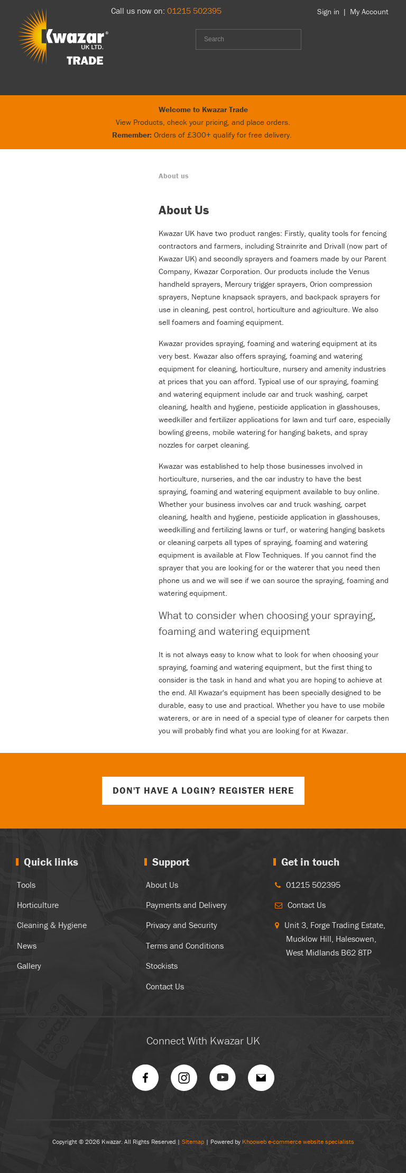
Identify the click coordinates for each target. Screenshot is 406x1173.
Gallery (29, 965)
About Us (162, 884)
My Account (369, 11)
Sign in (328, 11)
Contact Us (165, 986)
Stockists (162, 965)
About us (174, 175)
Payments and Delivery (186, 904)
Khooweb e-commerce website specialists (298, 1141)
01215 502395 (194, 10)
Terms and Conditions (185, 945)
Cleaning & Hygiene (52, 925)
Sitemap (193, 1141)
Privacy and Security (181, 925)
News (26, 945)
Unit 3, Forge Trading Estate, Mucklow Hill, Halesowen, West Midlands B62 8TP (334, 938)
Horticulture (38, 904)
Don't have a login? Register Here (203, 790)
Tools (26, 884)
